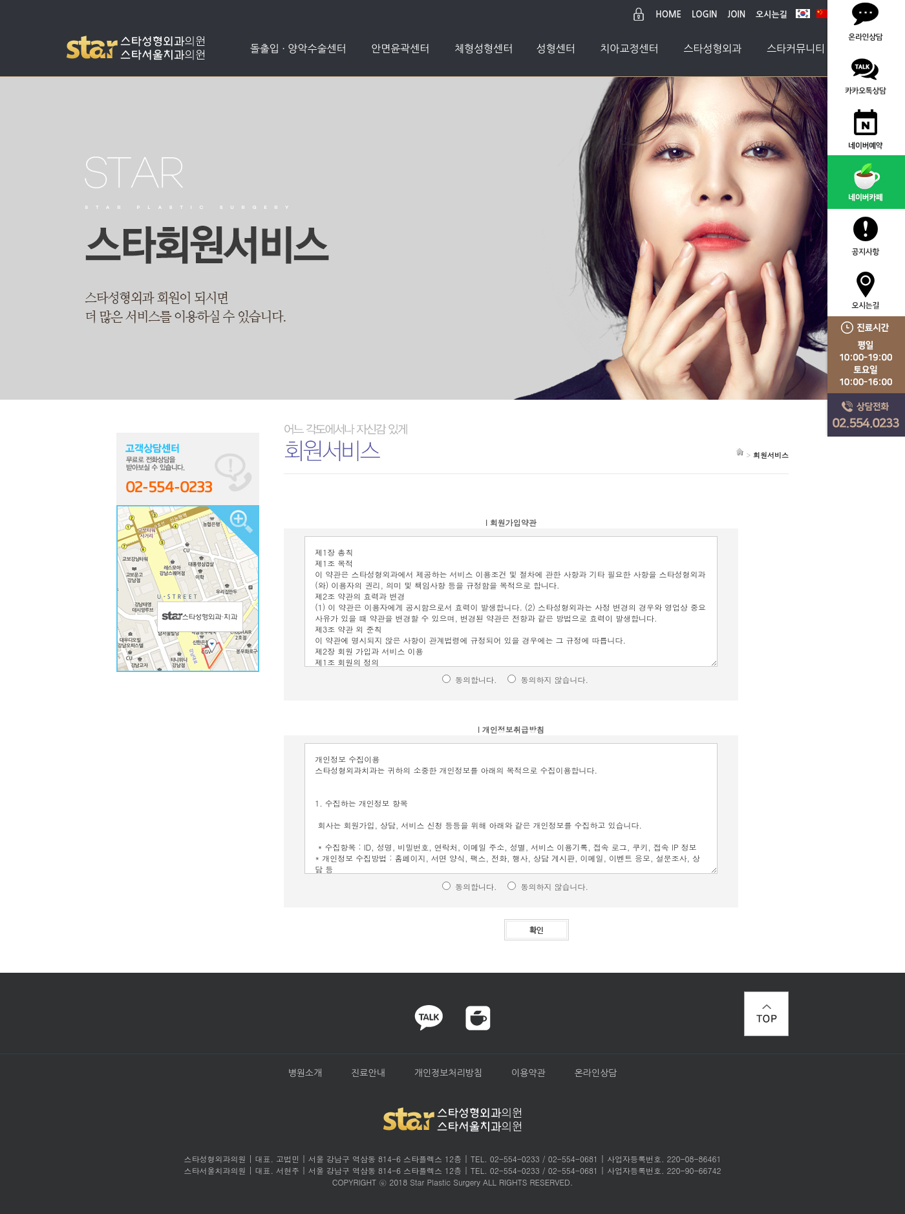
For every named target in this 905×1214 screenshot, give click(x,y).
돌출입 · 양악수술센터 (298, 48)
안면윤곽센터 (400, 48)
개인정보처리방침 (448, 1073)
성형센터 (556, 48)
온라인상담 (596, 1073)
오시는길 (771, 14)
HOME (668, 14)
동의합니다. (476, 679)
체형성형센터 (483, 48)
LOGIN (704, 14)
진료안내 (368, 1073)
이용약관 (528, 1073)
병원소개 (305, 1073)
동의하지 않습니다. (554, 679)
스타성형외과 (712, 48)
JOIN (737, 14)
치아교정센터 (629, 48)
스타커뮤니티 (796, 48)
